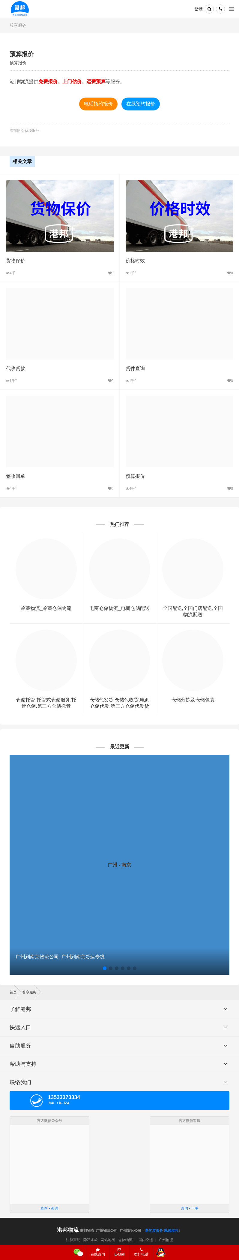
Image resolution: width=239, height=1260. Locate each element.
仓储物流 (125, 1240)
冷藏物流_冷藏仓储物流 (46, 608)
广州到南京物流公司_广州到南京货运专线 (60, 956)
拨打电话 (141, 1252)
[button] (104, 968)
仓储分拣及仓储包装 (192, 699)
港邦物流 (19, 81)
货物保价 (15, 260)
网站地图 (108, 1240)
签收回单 (15, 476)
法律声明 (73, 1240)
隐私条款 (90, 1240)
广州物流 (166, 1240)
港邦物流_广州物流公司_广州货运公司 (99, 1230)
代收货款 (15, 368)
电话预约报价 (98, 103)
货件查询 (135, 368)
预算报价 (22, 54)
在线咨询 (98, 1252)
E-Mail (119, 1252)
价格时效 (135, 260)
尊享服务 (18, 25)
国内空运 (146, 1240)
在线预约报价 (140, 103)
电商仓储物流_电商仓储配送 (119, 608)
